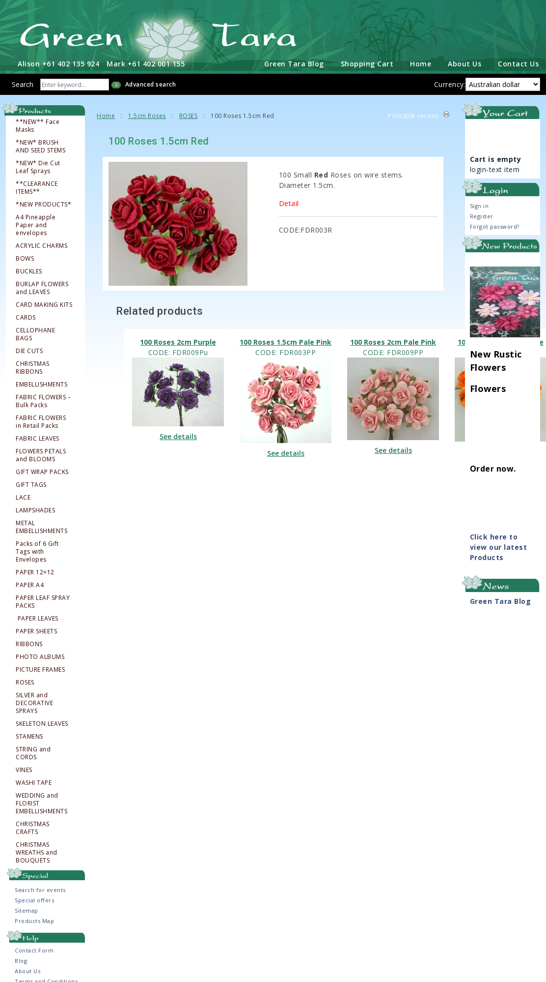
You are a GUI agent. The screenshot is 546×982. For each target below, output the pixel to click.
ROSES (25, 681)
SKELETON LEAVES (42, 722)
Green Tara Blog (294, 61)
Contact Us (518, 61)
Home (420, 61)
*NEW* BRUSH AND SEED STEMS (40, 145)
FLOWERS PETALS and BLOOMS (41, 454)
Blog (21, 958)
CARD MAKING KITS (44, 303)
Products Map (34, 919)
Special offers (34, 898)
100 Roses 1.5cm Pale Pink (285, 340)
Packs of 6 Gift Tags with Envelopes (37, 550)
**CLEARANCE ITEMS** (37, 186)
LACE (23, 496)
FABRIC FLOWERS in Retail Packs (41, 420)
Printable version (413, 114)
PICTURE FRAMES (40, 668)
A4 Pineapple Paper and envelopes (35, 224)
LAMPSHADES (35, 509)
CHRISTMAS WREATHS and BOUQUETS (36, 851)
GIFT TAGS (31, 483)
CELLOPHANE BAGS (35, 333)
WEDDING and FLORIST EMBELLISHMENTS (41, 802)
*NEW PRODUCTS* (43, 203)
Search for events (40, 888)
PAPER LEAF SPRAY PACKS (43, 600)
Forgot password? (494, 224)
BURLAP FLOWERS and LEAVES (42, 287)
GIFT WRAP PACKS (42, 471)
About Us (464, 61)
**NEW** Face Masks (37, 124)
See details (178, 435)
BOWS (25, 257)
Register (481, 214)
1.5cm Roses (147, 114)
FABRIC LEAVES (37, 437)
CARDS (26, 316)
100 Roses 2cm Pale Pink (393, 340)
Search (22, 82)
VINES (24, 769)
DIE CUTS (29, 350)
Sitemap (26, 909)
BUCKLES (29, 270)
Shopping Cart (367, 61)
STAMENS (29, 735)
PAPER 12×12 (35, 571)
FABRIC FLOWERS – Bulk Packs (43, 400)
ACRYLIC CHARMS (41, 244)
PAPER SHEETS (36, 630)
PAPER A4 (30, 584)
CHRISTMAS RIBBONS (33, 366)
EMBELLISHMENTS (41, 383)
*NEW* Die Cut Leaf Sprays (38, 166)
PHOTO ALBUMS (40, 655)
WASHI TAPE (34, 781)
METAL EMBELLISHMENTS (41, 526)
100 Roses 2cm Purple (178, 340)
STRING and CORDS (33, 752)
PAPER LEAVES (38, 617)
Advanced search (150, 82)
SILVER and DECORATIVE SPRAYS (34, 702)
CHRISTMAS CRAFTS (33, 826)
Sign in (479, 204)
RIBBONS (29, 643)
